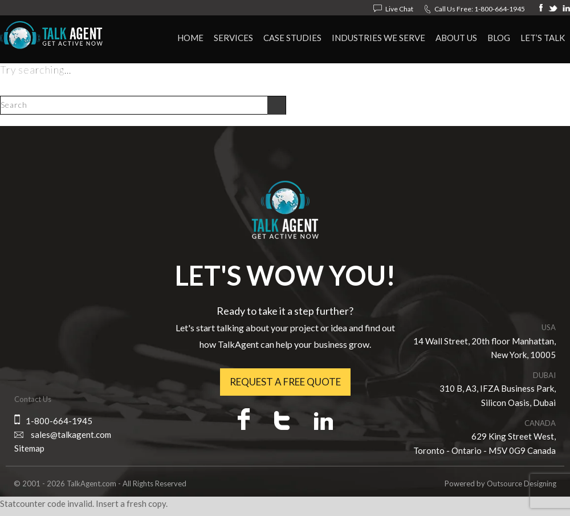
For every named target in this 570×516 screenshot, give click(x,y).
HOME (190, 37)
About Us (456, 37)
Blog (498, 37)
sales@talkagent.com (71, 434)
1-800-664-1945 (499, 9)
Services (233, 37)
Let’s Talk (542, 37)
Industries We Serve (378, 37)
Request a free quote (285, 382)
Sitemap (29, 448)
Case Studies (292, 37)
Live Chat (399, 9)
